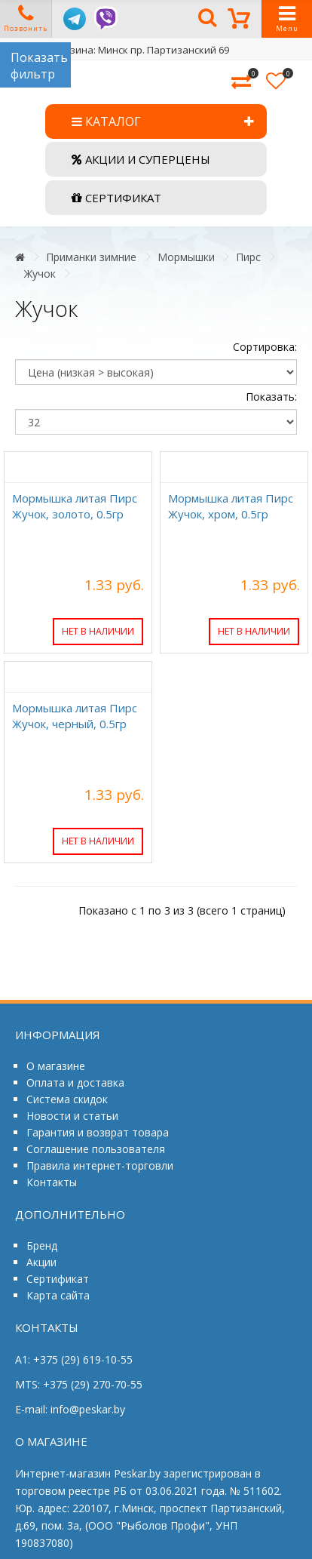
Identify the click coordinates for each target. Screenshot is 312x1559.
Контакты (51, 1182)
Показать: (271, 396)
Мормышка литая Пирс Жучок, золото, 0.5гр (74, 505)
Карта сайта (58, 1295)
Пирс (248, 257)
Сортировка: (265, 347)
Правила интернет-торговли (99, 1165)
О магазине (55, 1066)
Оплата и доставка (75, 1082)
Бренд (41, 1245)
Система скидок (67, 1099)
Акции (41, 1262)
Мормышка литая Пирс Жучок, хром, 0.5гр (230, 505)
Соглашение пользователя (95, 1149)
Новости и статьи (72, 1116)
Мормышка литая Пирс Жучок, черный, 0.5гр (74, 715)
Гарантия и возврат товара (97, 1132)
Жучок (40, 273)
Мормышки (186, 257)
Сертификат (57, 1278)
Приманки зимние (91, 257)
